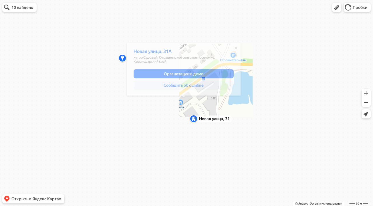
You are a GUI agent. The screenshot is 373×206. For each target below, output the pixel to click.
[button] (336, 7)
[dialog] (184, 70)
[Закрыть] (236, 49)
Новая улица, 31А (153, 53)
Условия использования (326, 203)
